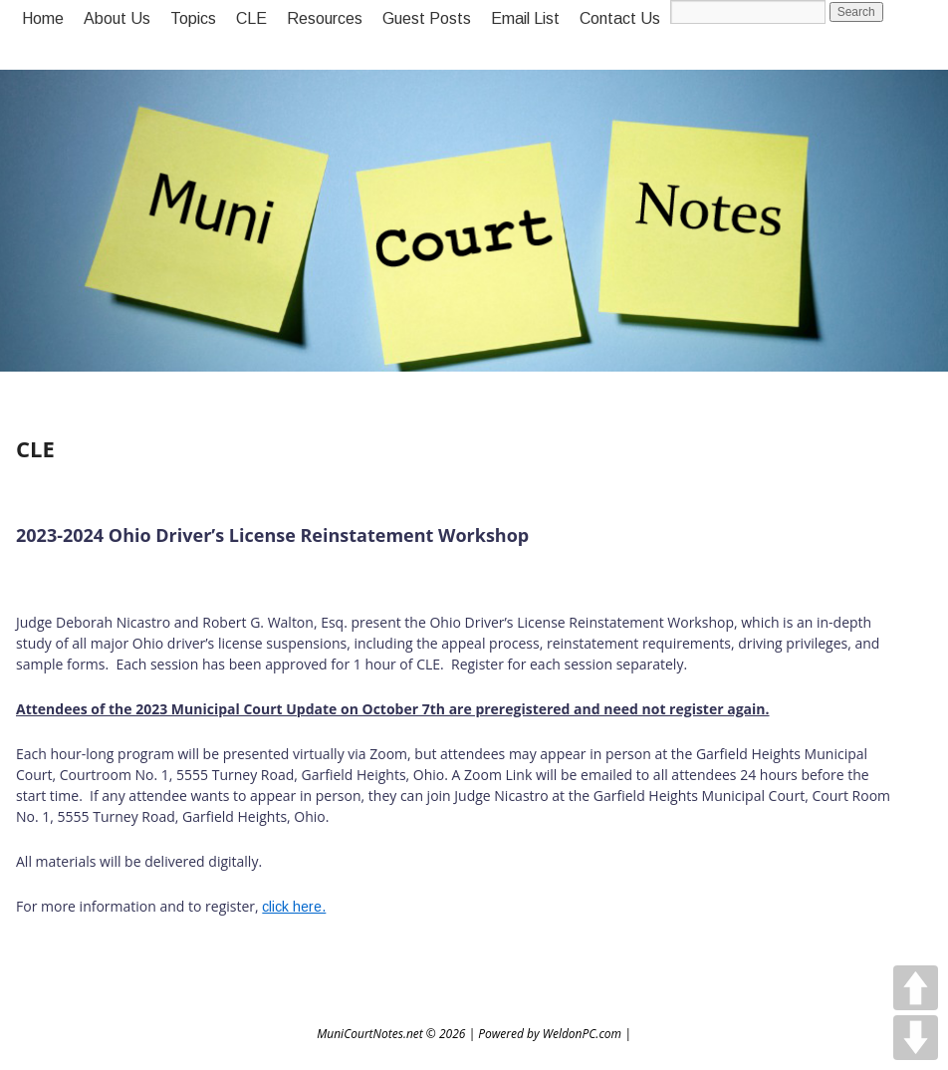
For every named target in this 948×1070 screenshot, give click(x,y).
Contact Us (620, 18)
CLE (251, 18)
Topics (193, 18)
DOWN (915, 1037)
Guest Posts (426, 18)
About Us (117, 18)
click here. (294, 907)
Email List (525, 18)
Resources (324, 18)
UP (915, 987)
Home (43, 18)
